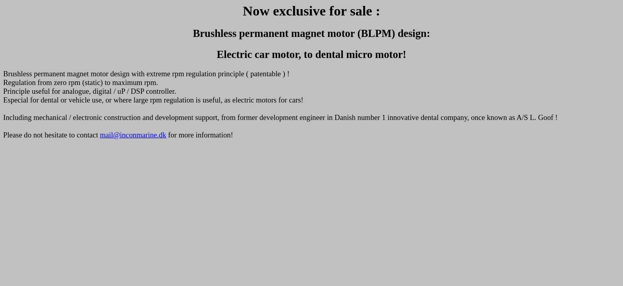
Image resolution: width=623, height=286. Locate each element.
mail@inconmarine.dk (133, 135)
